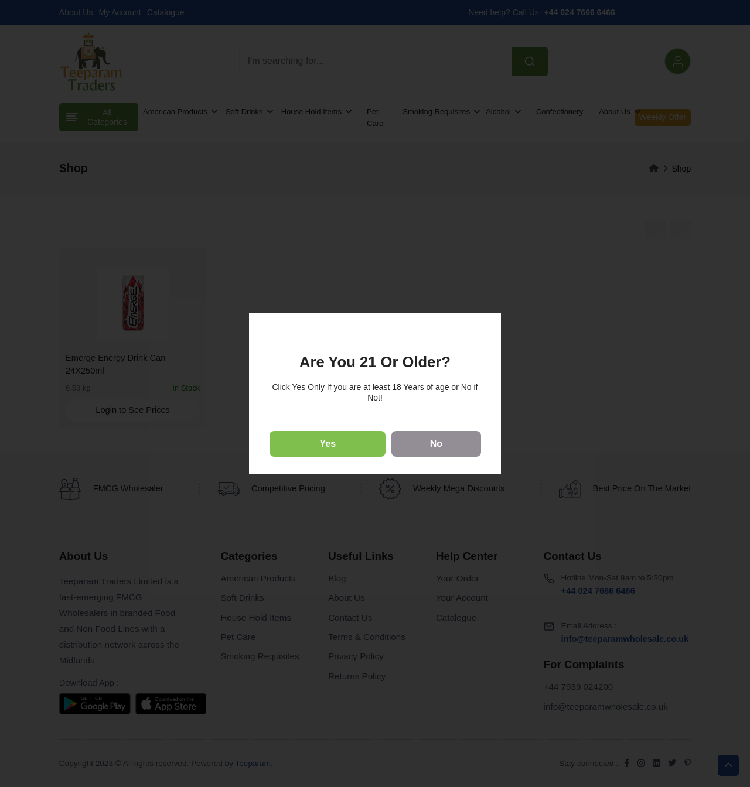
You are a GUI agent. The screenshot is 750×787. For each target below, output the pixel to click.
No (436, 444)
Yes (328, 444)
